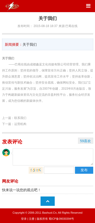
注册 (31, 218)
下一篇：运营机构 (14, 124)
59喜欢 (85, 141)
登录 (24, 218)
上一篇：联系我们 (14, 118)
